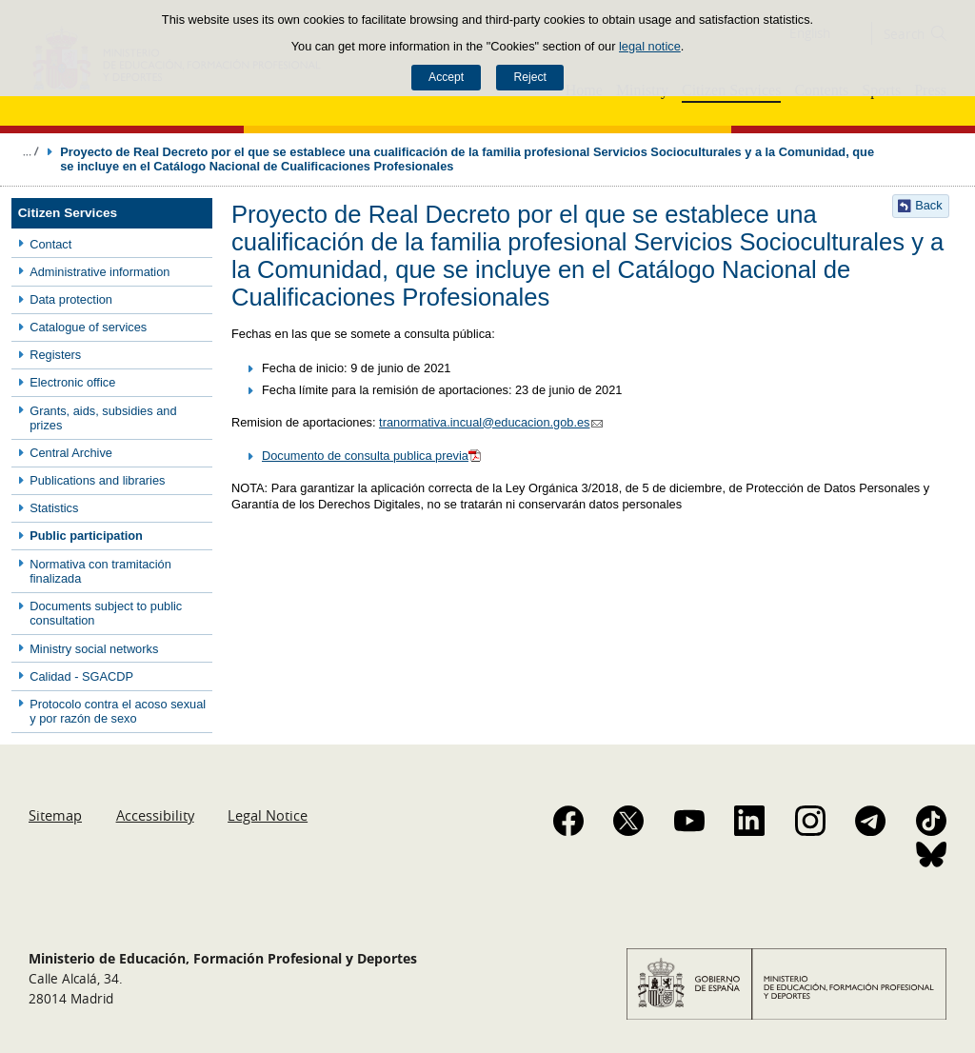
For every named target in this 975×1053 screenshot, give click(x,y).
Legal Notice (268, 815)
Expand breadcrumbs (30, 151)
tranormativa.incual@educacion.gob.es (493, 422)
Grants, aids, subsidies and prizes (103, 418)
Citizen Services (67, 213)
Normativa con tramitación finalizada (100, 571)
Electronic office (72, 382)
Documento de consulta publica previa (373, 455)
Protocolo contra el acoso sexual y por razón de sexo (118, 711)
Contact (50, 244)
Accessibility (155, 815)
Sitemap (55, 815)
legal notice (650, 46)
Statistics (54, 508)
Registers (55, 355)
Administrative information (99, 272)
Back (928, 205)
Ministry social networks (94, 649)
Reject (529, 77)
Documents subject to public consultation (106, 613)
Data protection (71, 299)
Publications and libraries (97, 480)
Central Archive (71, 453)
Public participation (86, 535)
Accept (446, 77)
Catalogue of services (88, 327)
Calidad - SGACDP (81, 676)
